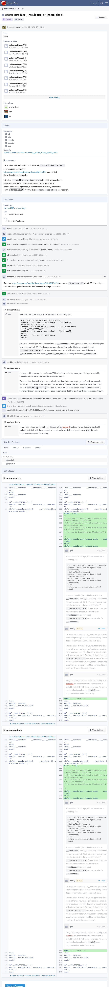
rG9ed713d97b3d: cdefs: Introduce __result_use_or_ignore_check (31, 152)
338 (8, 313)
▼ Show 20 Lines (48, 482)
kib (9, 134)
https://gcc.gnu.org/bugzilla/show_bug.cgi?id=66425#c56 (35, 282)
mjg (9, 137)
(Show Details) (47, 248)
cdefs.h (11, 457)
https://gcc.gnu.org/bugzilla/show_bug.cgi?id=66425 (25, 171)
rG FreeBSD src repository (14, 207)
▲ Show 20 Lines (16, 719)
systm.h (11, 461)
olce (9, 146)
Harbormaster (12, 243)
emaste (11, 143)
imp (10, 111)
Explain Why (98, 396)
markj (19, 27)
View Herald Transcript (42, 233)
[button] (106, 3)
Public (20, 19)
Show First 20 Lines (17, 482)
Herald (9, 233)
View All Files (54, 97)
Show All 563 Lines (32, 719)
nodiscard (66, 424)
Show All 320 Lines (33, 482)
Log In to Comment (15, 979)
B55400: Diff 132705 (50, 243)
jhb (10, 116)
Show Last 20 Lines (48, 719)
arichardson (13, 107)
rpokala (11, 140)
